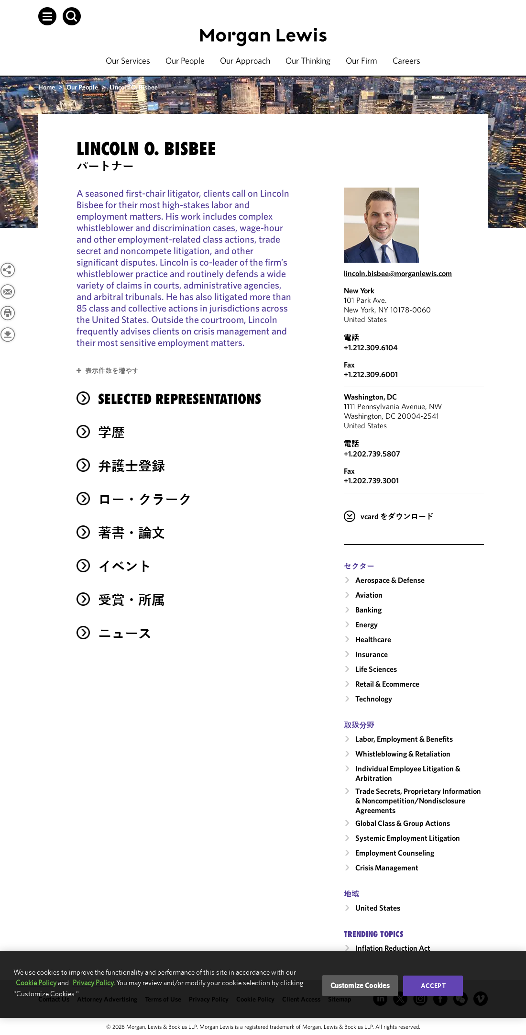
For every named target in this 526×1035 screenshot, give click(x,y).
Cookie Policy (36, 982)
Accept (433, 985)
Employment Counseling (394, 852)
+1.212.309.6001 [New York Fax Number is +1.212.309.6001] (371, 374)
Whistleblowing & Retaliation (402, 753)
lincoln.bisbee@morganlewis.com (398, 273)
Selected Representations (179, 398)
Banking (368, 609)
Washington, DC (370, 396)
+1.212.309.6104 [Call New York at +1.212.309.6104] (371, 347)
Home (46, 87)
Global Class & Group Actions (402, 823)
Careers (406, 60)
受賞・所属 (131, 599)
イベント (125, 566)
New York (359, 290)
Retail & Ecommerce (387, 684)
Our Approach (245, 60)
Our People (185, 60)
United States (377, 908)
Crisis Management (386, 867)
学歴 (111, 432)
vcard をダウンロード (397, 516)
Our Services (128, 60)
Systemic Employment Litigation (407, 838)
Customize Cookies (360, 985)
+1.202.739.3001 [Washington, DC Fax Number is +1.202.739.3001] (371, 480)
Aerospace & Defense (390, 580)
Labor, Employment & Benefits (404, 739)
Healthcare (373, 639)
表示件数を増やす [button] (112, 371)
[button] (47, 16)
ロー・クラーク (145, 499)
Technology (373, 698)
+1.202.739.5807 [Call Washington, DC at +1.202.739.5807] (372, 453)
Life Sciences (376, 669)
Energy (366, 624)
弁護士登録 (131, 465)
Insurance (371, 654)
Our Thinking (307, 60)
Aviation (369, 595)
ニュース (125, 633)
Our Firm (361, 60)
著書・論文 (131, 532)
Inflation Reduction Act (392, 948)
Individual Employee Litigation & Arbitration (407, 773)
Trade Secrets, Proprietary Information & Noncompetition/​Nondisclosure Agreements (418, 800)
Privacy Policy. (94, 982)
